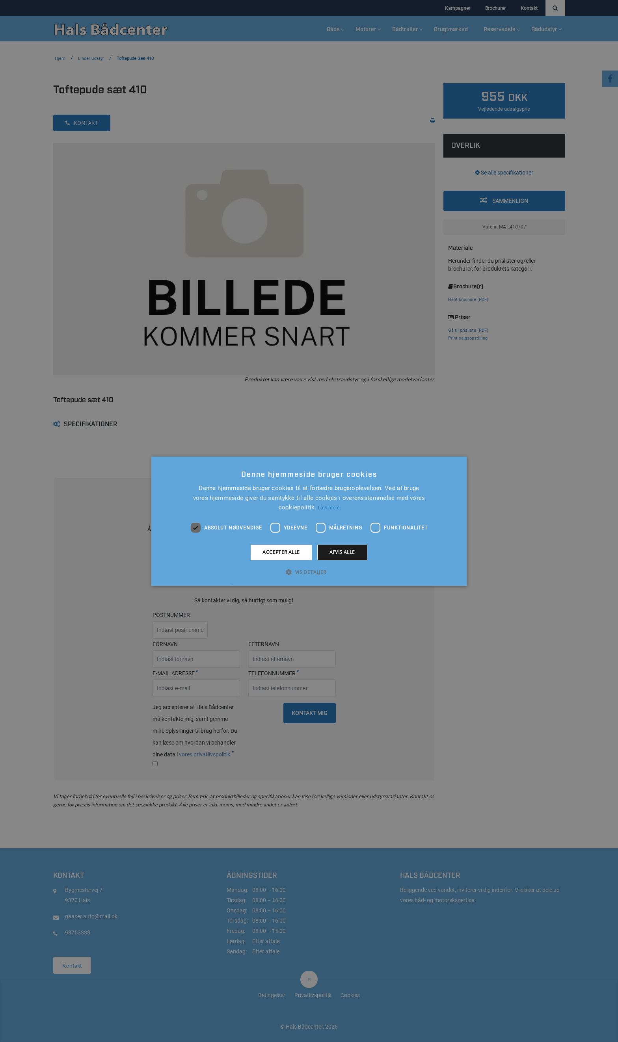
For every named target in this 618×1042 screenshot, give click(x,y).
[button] (309, 572)
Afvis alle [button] (342, 552)
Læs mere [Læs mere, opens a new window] (328, 508)
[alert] (309, 521)
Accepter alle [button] (281, 552)
